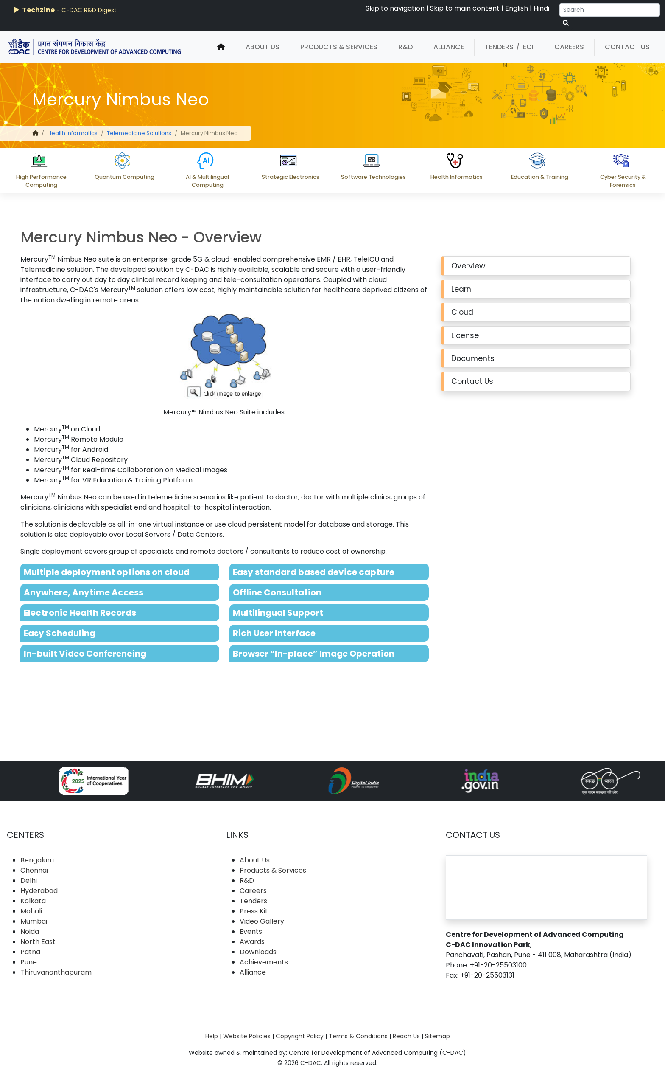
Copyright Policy (300, 1036)
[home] (221, 47)
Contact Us (627, 47)
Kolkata (33, 901)
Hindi (541, 8)
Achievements (264, 962)
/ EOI (525, 47)
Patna (30, 952)
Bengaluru (37, 860)
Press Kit (254, 911)
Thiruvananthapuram (56, 972)
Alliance (448, 47)
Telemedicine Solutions (139, 133)
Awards (252, 942)
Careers (569, 47)
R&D (405, 47)
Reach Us (406, 1036)
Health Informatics (73, 133)
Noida (29, 931)
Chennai (34, 870)
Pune (28, 962)
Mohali (31, 911)
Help (211, 1036)
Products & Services (338, 47)
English (516, 8)
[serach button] (566, 23)
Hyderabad (39, 891)
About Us (262, 47)
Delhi (28, 880)
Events (251, 931)
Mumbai (33, 921)
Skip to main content (465, 8)
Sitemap (437, 1036)
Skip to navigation (395, 8)
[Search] (609, 10)
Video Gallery (262, 921)
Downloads (258, 952)
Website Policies (247, 1036)
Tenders (499, 47)
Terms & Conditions (358, 1036)
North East (38, 942)
